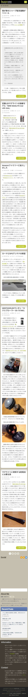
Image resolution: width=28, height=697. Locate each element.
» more (11, 596)
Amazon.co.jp (8, 175)
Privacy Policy (15, 695)
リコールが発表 (18, 25)
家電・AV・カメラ (15, 15)
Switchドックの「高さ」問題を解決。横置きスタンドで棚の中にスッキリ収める (14, 624)
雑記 (12, 170)
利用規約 (12, 654)
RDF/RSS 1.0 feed (24, 557)
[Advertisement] (14, 574)
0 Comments (7, 17)
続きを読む (22, 96)
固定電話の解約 (14, 629)
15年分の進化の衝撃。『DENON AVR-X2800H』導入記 (14, 634)
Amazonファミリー (8, 177)
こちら (23, 675)
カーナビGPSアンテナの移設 (13, 254)
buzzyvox (6, 2)
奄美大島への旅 (14, 619)
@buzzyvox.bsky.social (26, 557)
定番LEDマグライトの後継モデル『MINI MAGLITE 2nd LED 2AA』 (13, 105)
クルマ (13, 256)
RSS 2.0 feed (21, 557)
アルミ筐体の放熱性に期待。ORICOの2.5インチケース (14, 614)
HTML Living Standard (15, 693)
